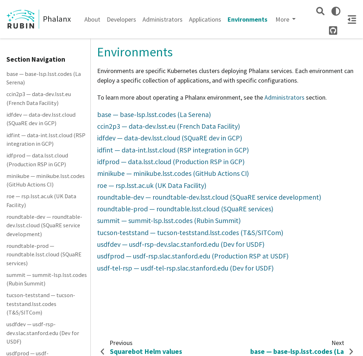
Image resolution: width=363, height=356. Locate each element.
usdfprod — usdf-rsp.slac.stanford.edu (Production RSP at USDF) (193, 256)
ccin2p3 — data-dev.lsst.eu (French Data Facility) (38, 98)
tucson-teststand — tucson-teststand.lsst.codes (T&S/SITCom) (40, 303)
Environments (247, 19)
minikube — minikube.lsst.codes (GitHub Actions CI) (45, 180)
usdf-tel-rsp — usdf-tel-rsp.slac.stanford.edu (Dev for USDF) (185, 268)
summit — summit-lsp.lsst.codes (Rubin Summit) (46, 279)
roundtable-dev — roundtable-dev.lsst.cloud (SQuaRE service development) (44, 225)
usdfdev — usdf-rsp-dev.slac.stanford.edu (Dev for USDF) (42, 333)
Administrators (163, 19)
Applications (205, 19)
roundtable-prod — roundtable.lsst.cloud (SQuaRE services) (44, 254)
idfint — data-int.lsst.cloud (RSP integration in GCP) (45, 139)
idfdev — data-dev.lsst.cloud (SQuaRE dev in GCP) (41, 119)
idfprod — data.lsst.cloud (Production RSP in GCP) (37, 159)
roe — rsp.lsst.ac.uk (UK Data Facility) (41, 200)
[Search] (320, 11)
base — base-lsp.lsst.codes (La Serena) (43, 78)
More (283, 19)
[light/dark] (336, 11)
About (92, 19)
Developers (121, 19)
